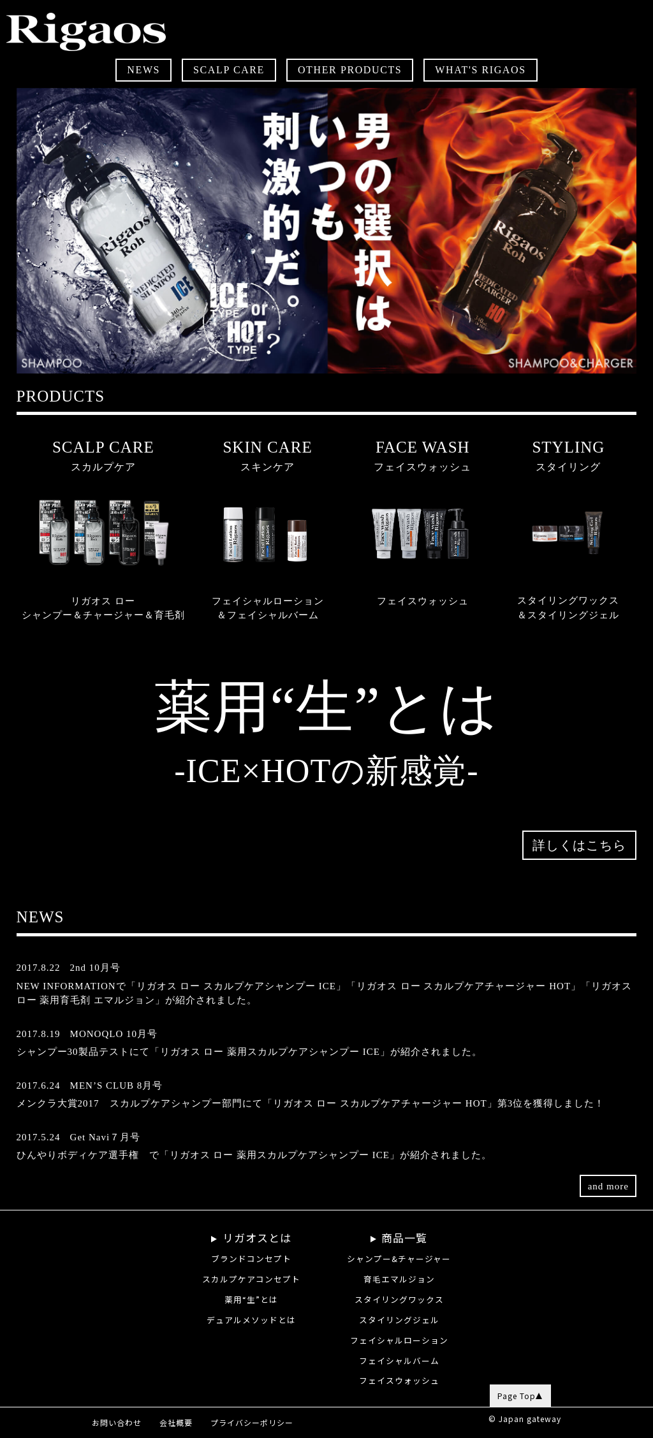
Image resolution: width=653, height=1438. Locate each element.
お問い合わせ (117, 1422)
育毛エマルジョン (399, 1279)
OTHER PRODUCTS (350, 69)
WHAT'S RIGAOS (480, 69)
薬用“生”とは (251, 1299)
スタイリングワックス (399, 1299)
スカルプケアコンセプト (251, 1279)
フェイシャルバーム (399, 1360)
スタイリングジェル (399, 1320)
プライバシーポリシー (251, 1422)
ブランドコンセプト (251, 1259)
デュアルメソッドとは (251, 1320)
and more (608, 1201)
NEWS (143, 69)
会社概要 (176, 1422)
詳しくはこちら (579, 871)
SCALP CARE (229, 69)
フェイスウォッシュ (399, 1380)
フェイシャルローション (399, 1340)
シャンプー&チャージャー (399, 1259)
